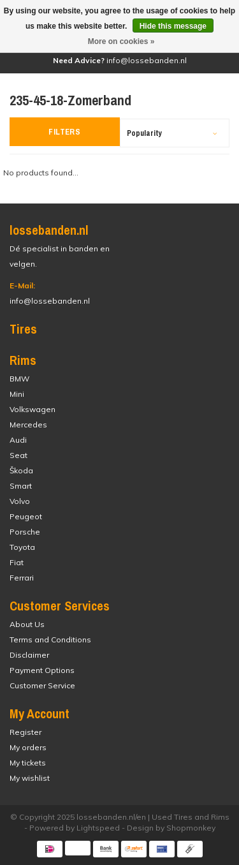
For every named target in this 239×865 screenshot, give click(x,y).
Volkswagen (32, 409)
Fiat (17, 562)
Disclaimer (29, 655)
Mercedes (28, 424)
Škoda (21, 470)
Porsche (25, 531)
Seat (18, 455)
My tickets (28, 762)
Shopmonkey (190, 827)
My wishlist (30, 778)
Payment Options (42, 670)
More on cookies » (121, 41)
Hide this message (173, 26)
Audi (18, 440)
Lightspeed (98, 827)
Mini (17, 394)
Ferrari (22, 577)
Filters (64, 131)
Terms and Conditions (50, 639)
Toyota (22, 547)
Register (25, 732)
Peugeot (26, 516)
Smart (21, 486)
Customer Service (42, 685)
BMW (19, 378)
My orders (28, 747)
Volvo (20, 501)
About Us (27, 624)
